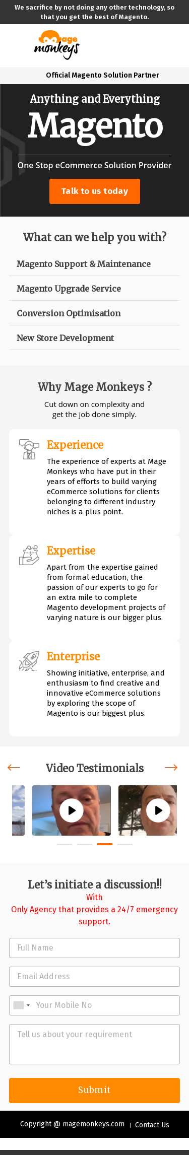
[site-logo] (57, 44)
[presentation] (16, 768)
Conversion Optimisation (68, 313)
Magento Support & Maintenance (84, 264)
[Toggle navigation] (16, 45)
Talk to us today (94, 191)
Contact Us (152, 1125)
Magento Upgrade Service (69, 289)
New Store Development (65, 338)
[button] (64, 844)
